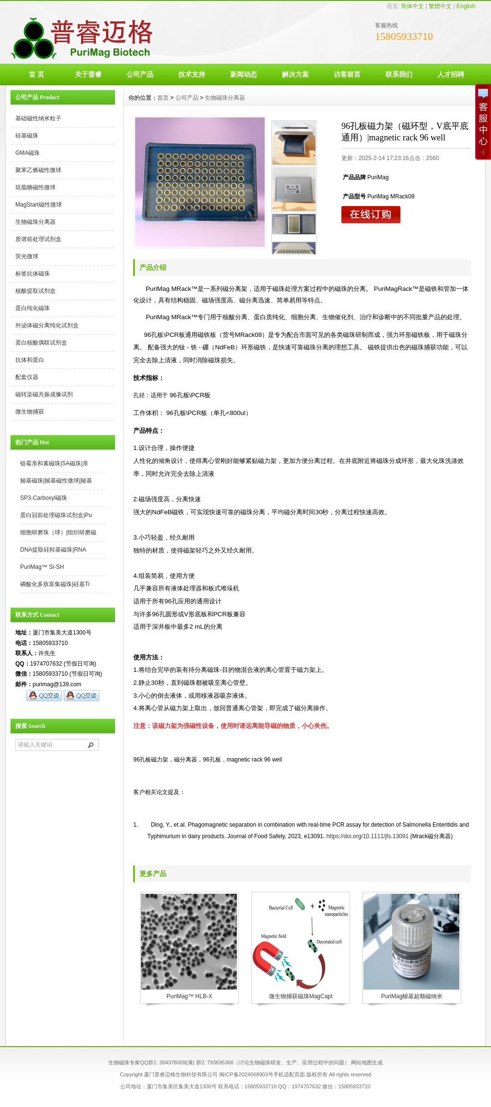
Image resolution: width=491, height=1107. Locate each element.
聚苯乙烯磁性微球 (38, 170)
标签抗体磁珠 (32, 273)
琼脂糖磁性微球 (35, 187)
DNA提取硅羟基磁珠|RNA (53, 549)
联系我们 (399, 74)
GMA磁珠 (27, 153)
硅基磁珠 (26, 135)
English (465, 6)
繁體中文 (440, 6)
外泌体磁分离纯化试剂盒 (47, 325)
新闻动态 (243, 74)
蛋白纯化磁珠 (32, 308)
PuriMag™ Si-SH (42, 567)
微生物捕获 (29, 411)
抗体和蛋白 (29, 360)
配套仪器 (26, 377)
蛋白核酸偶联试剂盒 (41, 342)
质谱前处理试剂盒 (38, 239)
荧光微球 (26, 256)
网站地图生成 (367, 1062)
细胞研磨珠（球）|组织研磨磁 (58, 532)
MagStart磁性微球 (38, 204)
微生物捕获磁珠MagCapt (301, 996)
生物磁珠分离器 (35, 222)
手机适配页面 (289, 1074)
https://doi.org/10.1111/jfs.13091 (368, 836)
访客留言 (347, 74)
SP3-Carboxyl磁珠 (43, 498)
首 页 (36, 74)
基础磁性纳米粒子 (38, 118)
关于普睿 (88, 74)
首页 (163, 97)
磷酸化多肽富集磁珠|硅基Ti (55, 584)
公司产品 (140, 74)
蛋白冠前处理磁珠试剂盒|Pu (56, 515)
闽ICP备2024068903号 (246, 1074)
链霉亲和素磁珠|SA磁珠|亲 (54, 463)
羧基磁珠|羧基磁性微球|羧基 (56, 480)
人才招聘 (450, 74)
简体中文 (412, 6)
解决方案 (295, 74)
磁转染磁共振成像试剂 (44, 394)
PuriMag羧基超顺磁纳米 (412, 996)
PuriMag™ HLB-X (189, 996)
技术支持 (191, 74)
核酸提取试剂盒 (35, 291)
